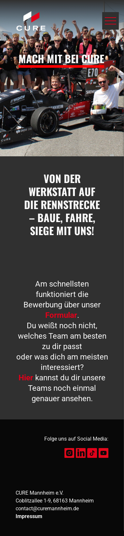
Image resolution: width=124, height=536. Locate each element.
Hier (26, 377)
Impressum (29, 516)
